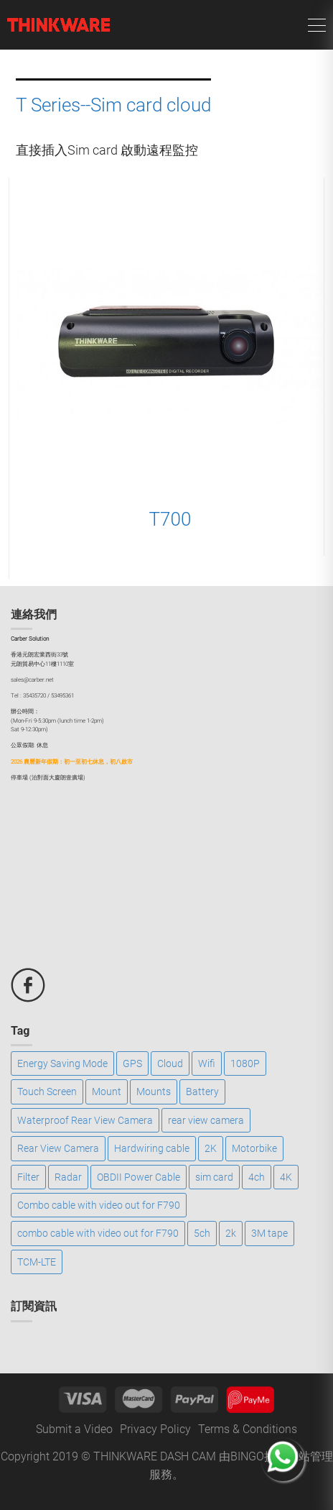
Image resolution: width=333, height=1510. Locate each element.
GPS (132, 1063)
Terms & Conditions (247, 1429)
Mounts (153, 1091)
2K (211, 1148)
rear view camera (206, 1120)
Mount (106, 1091)
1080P (245, 1063)
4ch (256, 1177)
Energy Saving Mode (62, 1063)
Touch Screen (47, 1091)
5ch (202, 1233)
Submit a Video (74, 1429)
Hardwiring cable (151, 1148)
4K (286, 1177)
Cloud (170, 1063)
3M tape (269, 1233)
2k (230, 1233)
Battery (202, 1091)
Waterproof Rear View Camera (85, 1120)
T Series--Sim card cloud (113, 105)
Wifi (206, 1063)
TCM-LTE (36, 1262)
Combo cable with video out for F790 (98, 1205)
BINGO (247, 1456)
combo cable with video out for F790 (98, 1233)
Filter (28, 1177)
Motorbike (254, 1148)
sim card (214, 1177)
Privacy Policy (155, 1429)
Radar (68, 1177)
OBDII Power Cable (138, 1177)
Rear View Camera (58, 1148)
